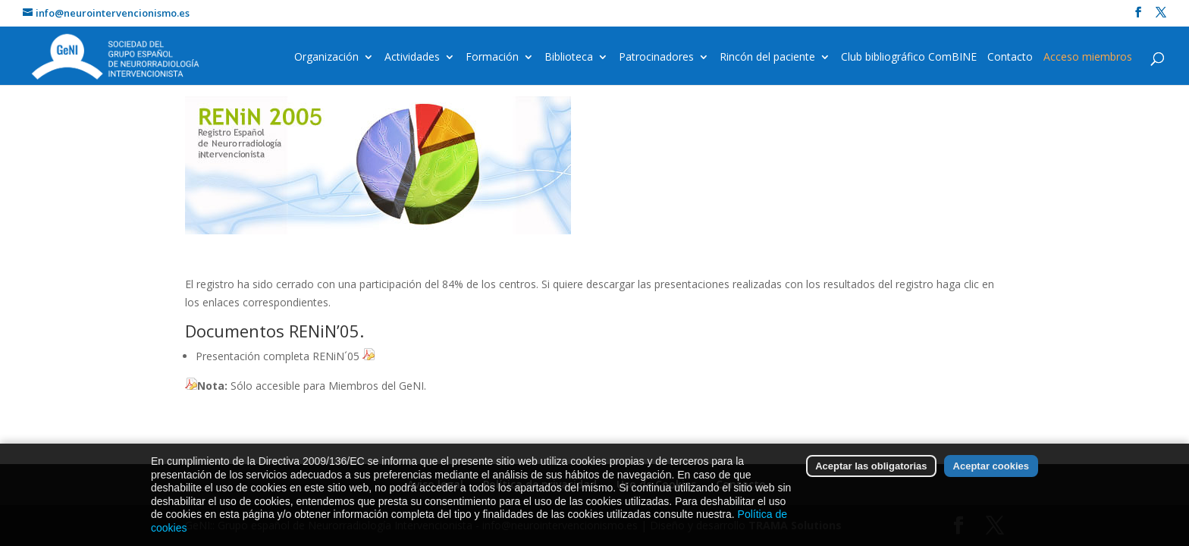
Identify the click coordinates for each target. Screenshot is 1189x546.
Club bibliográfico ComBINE (909, 58)
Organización (326, 58)
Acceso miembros (1087, 58)
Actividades (412, 58)
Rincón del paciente (767, 58)
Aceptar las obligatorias (871, 473)
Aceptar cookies (991, 473)
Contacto (1010, 58)
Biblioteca (568, 58)
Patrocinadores (656, 58)
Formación (492, 58)
